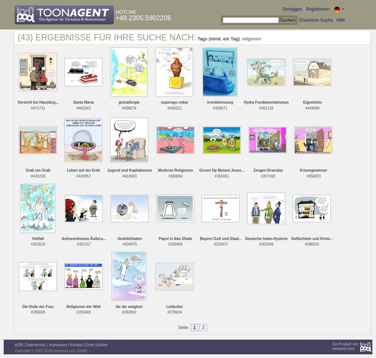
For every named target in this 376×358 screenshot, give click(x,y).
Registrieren (318, 9)
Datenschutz (35, 345)
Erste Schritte (97, 345)
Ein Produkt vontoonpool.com (345, 346)
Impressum (58, 345)
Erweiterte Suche (316, 20)
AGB (18, 345)
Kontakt (76, 345)
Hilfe (340, 20)
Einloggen (292, 9)
